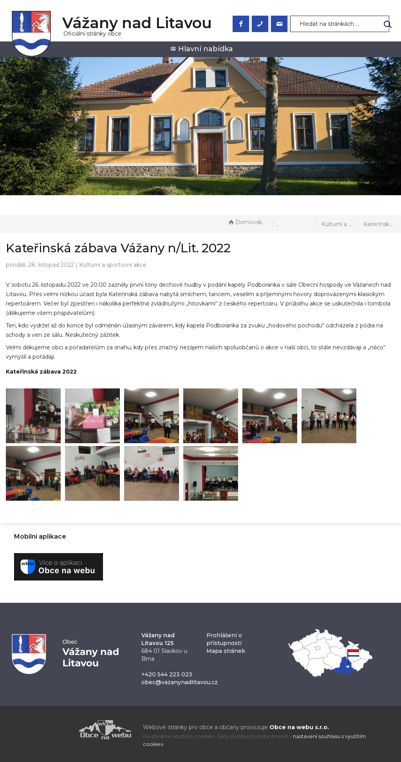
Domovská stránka (248, 222)
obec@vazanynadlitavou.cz (179, 682)
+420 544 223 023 (166, 674)
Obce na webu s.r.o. (299, 727)
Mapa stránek (225, 650)
